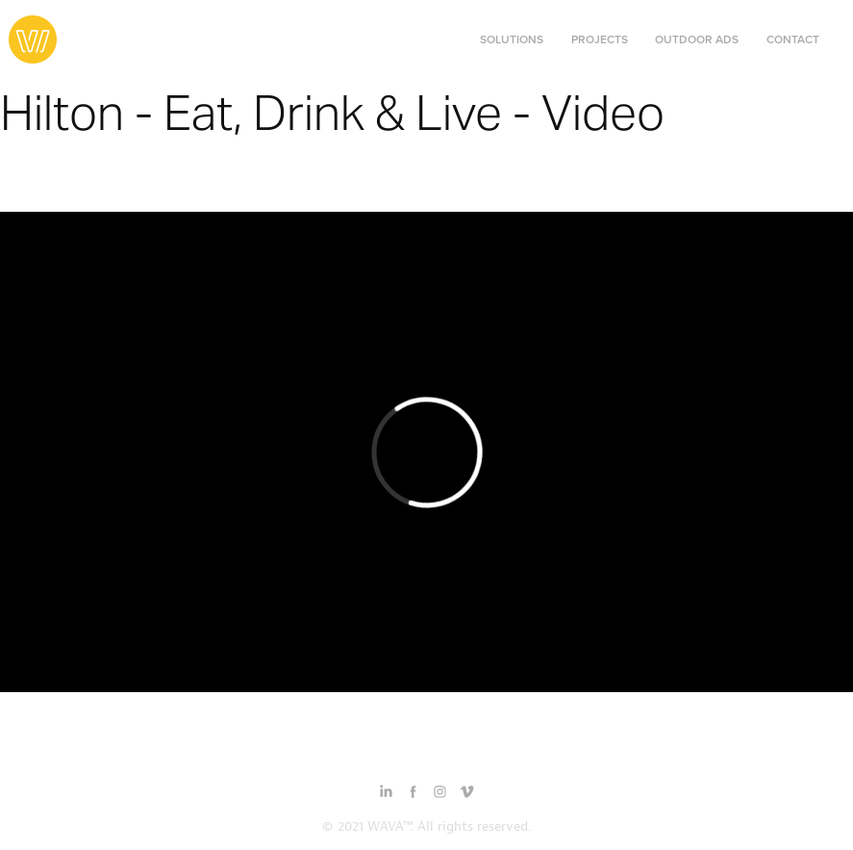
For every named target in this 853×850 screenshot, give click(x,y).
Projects (599, 39)
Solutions (511, 39)
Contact (792, 39)
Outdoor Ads (697, 39)
